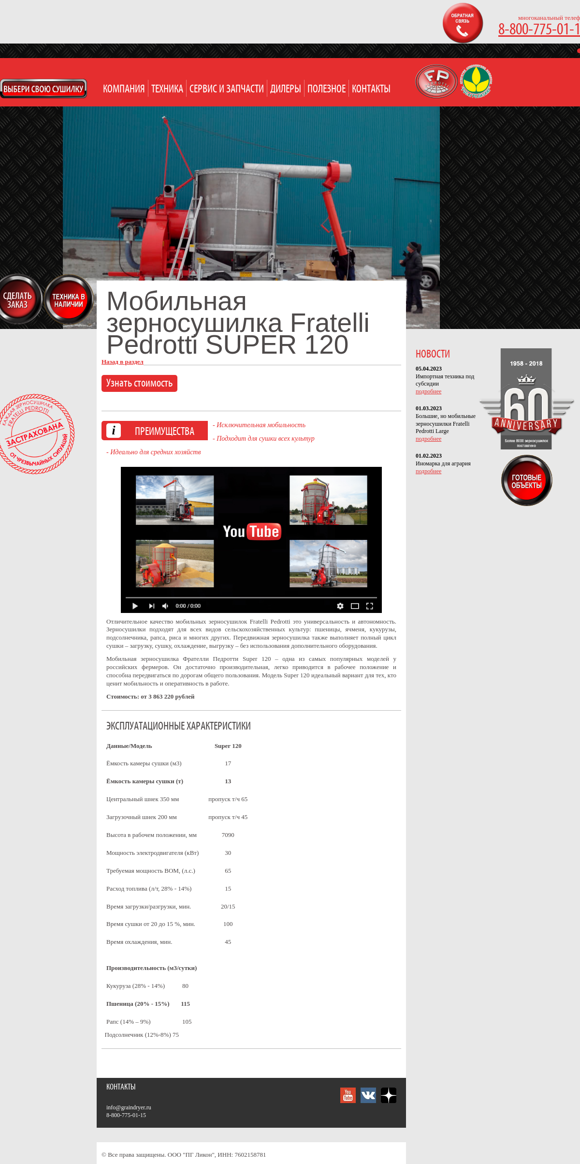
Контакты (371, 89)
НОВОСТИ (433, 354)
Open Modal (43, 88)
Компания (124, 89)
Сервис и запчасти (226, 89)
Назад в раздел (123, 361)
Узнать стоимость (139, 383)
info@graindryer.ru (128, 1107)
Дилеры (285, 89)
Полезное (326, 89)
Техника (167, 89)
